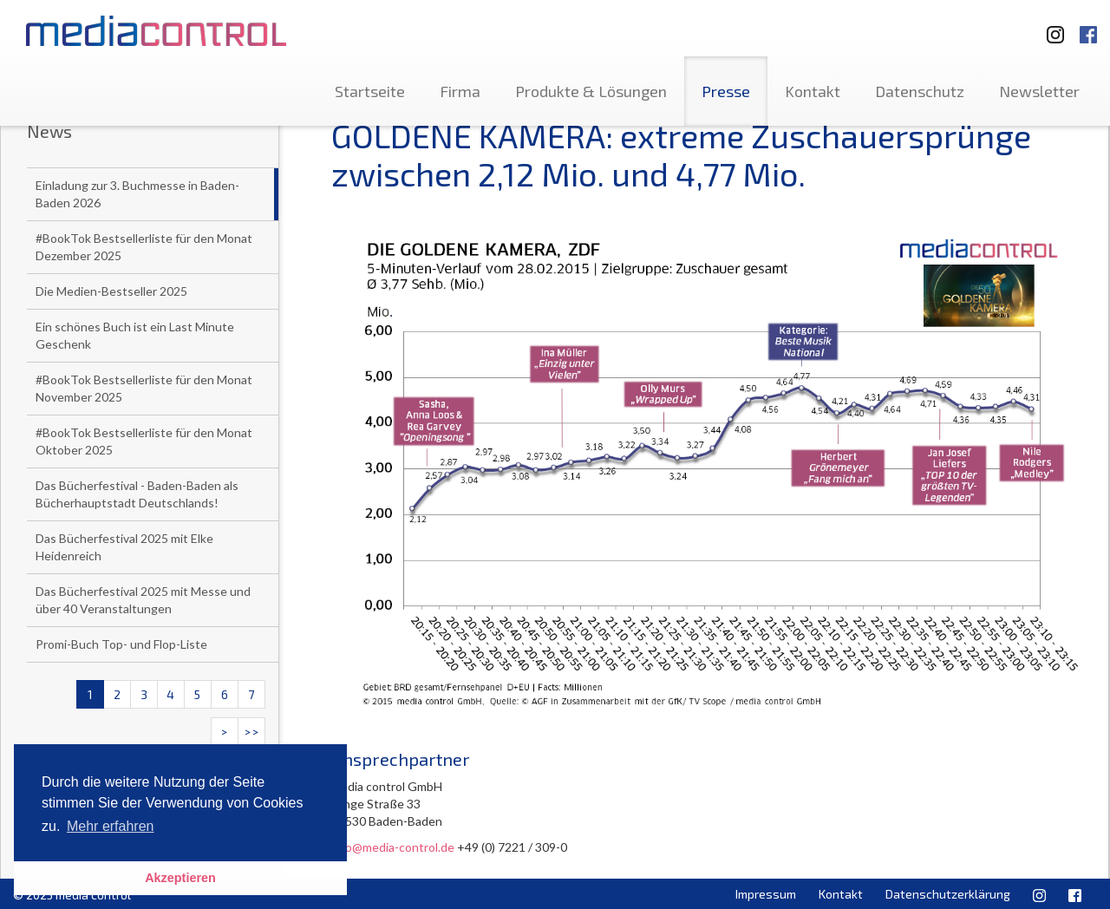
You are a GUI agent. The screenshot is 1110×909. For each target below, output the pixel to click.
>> (251, 731)
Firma (460, 91)
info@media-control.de (392, 847)
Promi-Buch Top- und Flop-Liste (121, 644)
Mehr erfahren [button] (110, 826)
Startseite (370, 91)
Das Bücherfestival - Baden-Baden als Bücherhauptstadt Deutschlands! (137, 494)
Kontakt (812, 91)
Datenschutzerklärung (947, 893)
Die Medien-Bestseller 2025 (111, 291)
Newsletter (1039, 91)
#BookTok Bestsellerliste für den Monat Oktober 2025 (144, 441)
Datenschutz (919, 91)
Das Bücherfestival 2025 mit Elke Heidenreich (124, 547)
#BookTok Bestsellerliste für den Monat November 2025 (144, 388)
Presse (726, 91)
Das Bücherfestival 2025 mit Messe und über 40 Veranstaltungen (143, 600)
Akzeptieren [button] (180, 878)
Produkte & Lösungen (591, 91)
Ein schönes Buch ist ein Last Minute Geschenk (135, 335)
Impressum (765, 893)
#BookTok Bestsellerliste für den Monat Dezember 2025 (144, 247)
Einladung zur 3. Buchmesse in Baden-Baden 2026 (137, 194)
